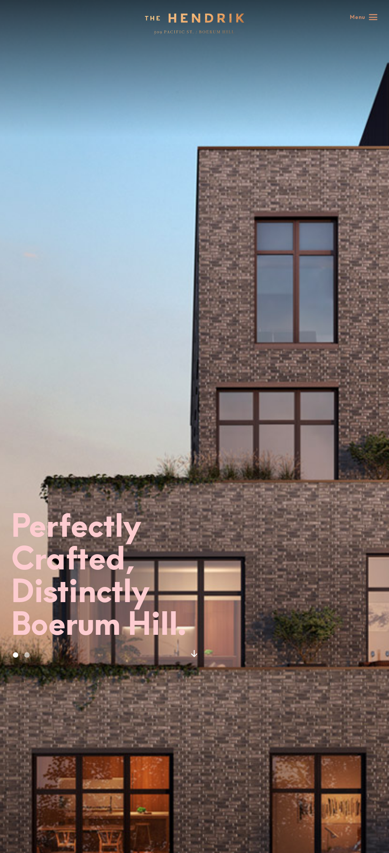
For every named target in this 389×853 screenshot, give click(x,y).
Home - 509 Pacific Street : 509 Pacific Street (194, 24)
